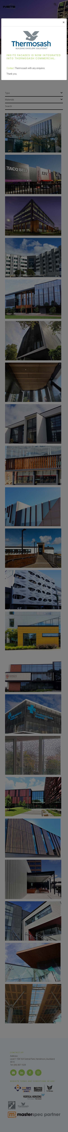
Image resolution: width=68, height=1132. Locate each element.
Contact (10, 68)
